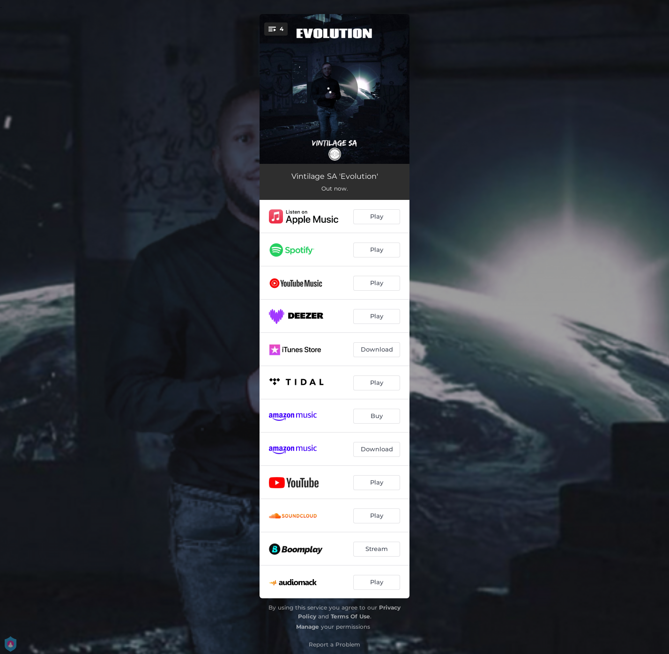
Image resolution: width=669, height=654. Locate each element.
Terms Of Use (350, 616)
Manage (307, 626)
